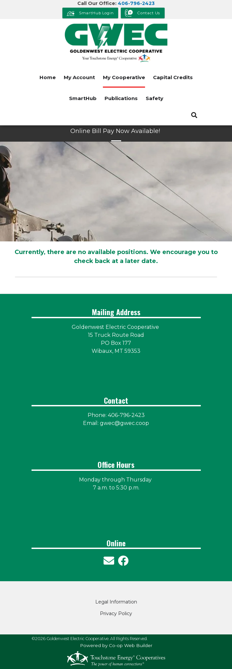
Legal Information (116, 602)
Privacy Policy (116, 613)
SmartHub (83, 98)
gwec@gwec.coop (124, 423)
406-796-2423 (136, 3)
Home (47, 77)
